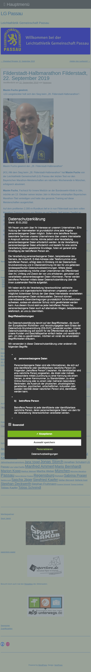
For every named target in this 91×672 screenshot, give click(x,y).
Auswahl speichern (44, 442)
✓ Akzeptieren (44, 434)
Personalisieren (45, 449)
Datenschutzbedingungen (44, 454)
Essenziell (16, 424)
